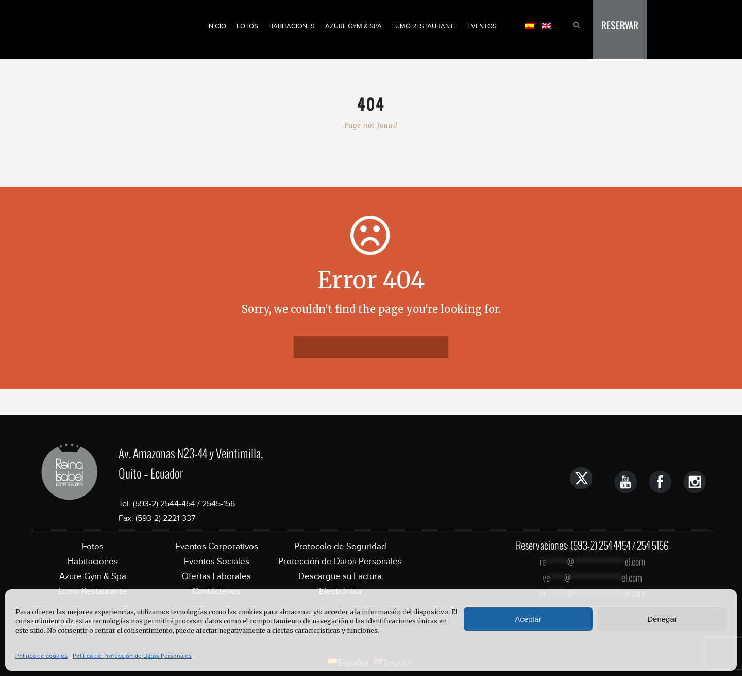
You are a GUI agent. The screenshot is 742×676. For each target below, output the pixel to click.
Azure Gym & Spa (353, 26)
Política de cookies (41, 655)
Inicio (216, 26)
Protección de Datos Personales (340, 561)
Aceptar (528, 619)
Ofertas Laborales (216, 576)
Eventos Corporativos (216, 546)
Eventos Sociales (216, 561)
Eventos (482, 26)
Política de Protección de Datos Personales (132, 655)
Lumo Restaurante (424, 26)
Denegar (662, 619)
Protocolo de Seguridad (340, 546)
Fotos (247, 26)
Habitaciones (291, 26)
